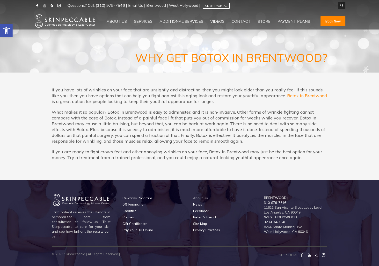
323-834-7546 (275, 222)
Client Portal (216, 5)
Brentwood (156, 5)
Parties (128, 217)
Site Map (200, 224)
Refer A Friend (204, 217)
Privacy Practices (206, 230)
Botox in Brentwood (307, 95)
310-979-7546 (275, 202)
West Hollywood (183, 5)
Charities (130, 211)
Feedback (201, 211)
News (197, 204)
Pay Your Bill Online (138, 230)
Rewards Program (137, 198)
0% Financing (133, 204)
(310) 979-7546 (110, 5)
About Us (200, 198)
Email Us (135, 5)
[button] (6, 30)
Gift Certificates (135, 224)
